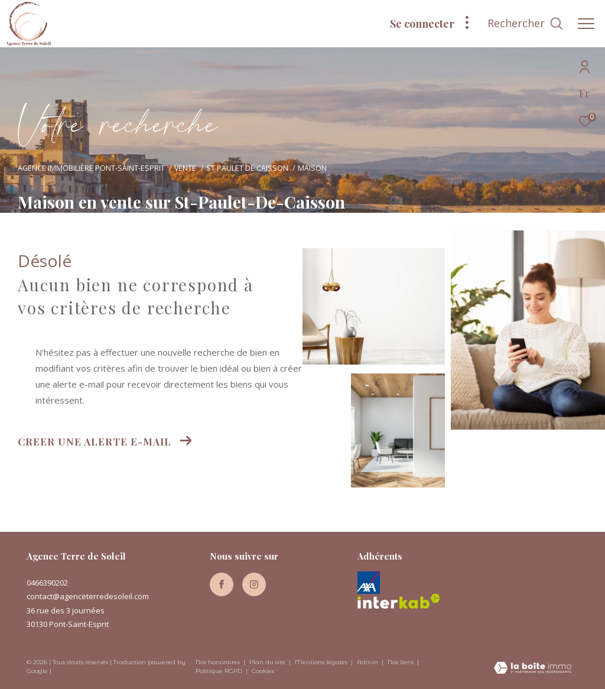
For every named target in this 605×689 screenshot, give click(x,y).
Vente (185, 168)
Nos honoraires (218, 662)
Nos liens (401, 662)
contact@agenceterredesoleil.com (88, 596)
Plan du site (268, 662)
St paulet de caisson (247, 168)
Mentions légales (322, 662)
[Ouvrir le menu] (586, 23)
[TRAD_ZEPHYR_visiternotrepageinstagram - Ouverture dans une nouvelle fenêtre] (254, 584)
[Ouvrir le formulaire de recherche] (525, 23)
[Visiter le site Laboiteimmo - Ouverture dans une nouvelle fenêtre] (532, 669)
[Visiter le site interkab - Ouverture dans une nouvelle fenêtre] (398, 601)
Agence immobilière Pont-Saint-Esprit (91, 168)
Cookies (263, 671)
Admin (368, 662)
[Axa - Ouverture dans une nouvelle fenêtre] (368, 582)
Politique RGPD (219, 671)
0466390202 (47, 582)
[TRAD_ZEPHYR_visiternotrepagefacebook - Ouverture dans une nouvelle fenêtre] (221, 584)
